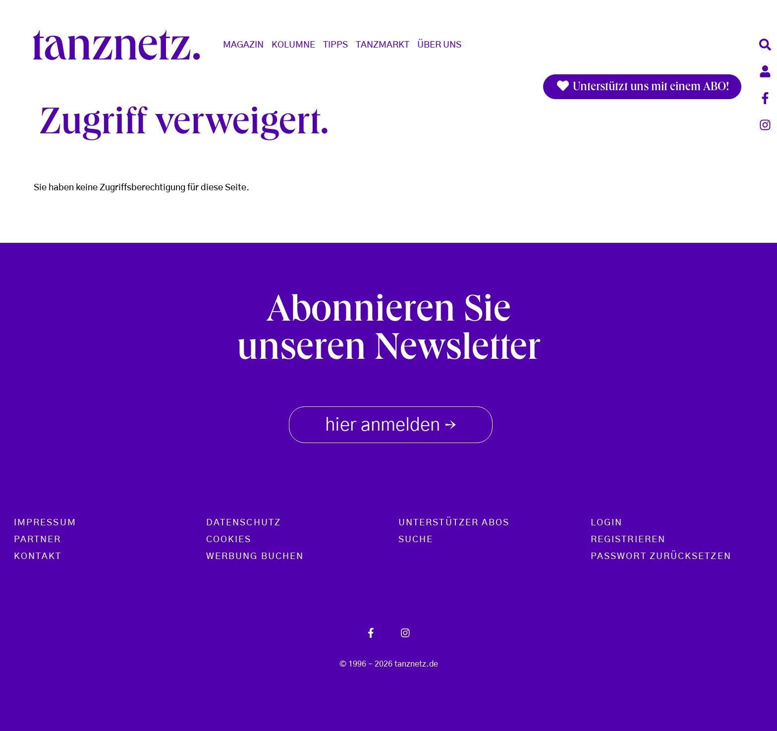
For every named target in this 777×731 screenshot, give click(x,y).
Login (606, 522)
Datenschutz (243, 522)
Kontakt (38, 556)
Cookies (229, 539)
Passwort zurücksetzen (661, 556)
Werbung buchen (255, 556)
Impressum (45, 522)
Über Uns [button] (439, 45)
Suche (415, 539)
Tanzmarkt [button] (382, 45)
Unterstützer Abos (453, 522)
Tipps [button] (335, 45)
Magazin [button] (243, 45)
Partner (37, 539)
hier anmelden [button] (390, 423)
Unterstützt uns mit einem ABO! (642, 87)
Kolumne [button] (293, 45)
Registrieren (628, 539)
